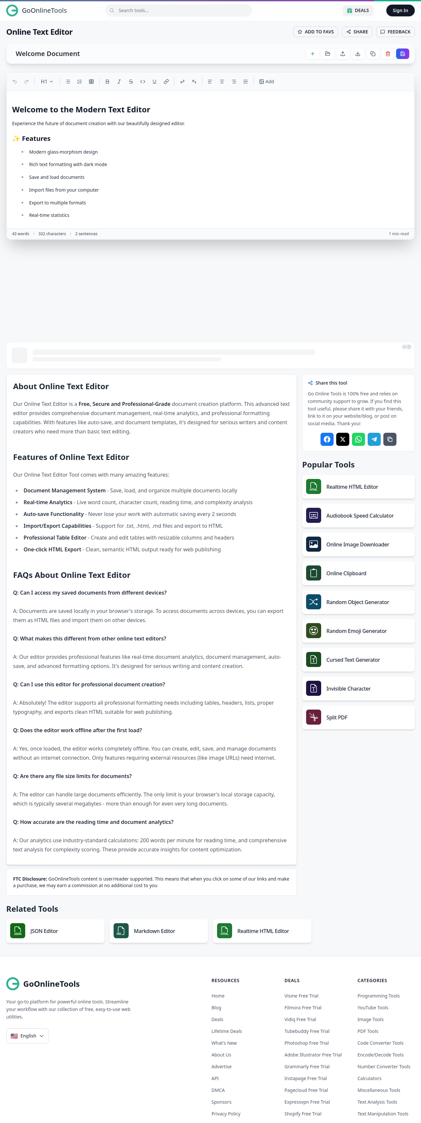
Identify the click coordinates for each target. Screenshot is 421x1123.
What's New (224, 1043)
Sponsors (221, 1102)
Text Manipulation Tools (383, 1114)
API (215, 1078)
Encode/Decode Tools (380, 1055)
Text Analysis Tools (377, 1102)
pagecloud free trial (306, 1090)
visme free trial (301, 996)
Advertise (221, 1066)
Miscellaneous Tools (378, 1090)
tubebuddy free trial (307, 1031)
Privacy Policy (225, 1114)
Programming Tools (378, 996)
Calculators (369, 1078)
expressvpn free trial (307, 1102)
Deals (358, 10)
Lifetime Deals (226, 1031)
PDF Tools (367, 1031)
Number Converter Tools (384, 1066)
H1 (47, 81)
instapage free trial (305, 1078)
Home (218, 996)
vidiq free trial (300, 1019)
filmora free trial (302, 1007)
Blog (216, 1007)
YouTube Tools (372, 1007)
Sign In (400, 10)
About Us (221, 1055)
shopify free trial (302, 1114)
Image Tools (370, 1019)
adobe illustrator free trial (313, 1055)
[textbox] (210, 161)
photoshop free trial (306, 1043)
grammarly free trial (307, 1066)
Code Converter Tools (380, 1043)
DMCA (218, 1090)
